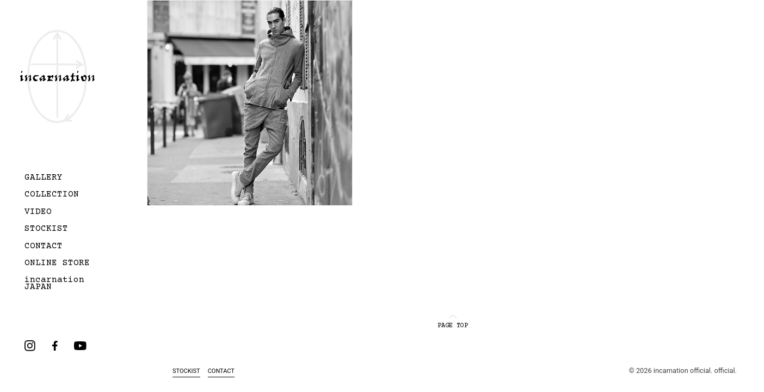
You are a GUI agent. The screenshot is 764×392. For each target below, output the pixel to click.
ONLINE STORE (57, 263)
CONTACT (43, 246)
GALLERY (43, 178)
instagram (30, 346)
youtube (80, 346)
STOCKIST (46, 229)
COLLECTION (51, 195)
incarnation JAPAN (54, 284)
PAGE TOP (453, 322)
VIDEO (38, 212)
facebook (55, 346)
